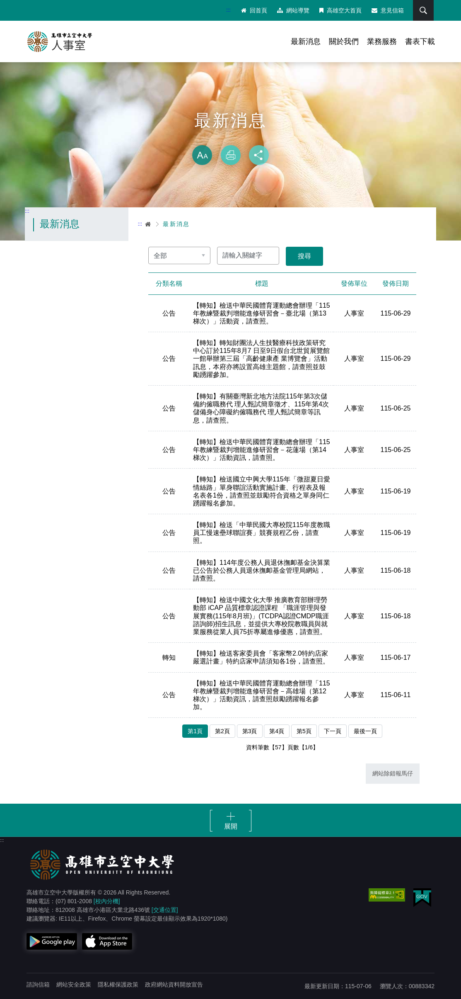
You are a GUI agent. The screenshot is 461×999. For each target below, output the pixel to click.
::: (228, 10)
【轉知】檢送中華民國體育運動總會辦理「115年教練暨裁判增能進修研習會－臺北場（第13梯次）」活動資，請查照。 (261, 313)
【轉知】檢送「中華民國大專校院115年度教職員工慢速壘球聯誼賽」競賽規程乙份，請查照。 (261, 532)
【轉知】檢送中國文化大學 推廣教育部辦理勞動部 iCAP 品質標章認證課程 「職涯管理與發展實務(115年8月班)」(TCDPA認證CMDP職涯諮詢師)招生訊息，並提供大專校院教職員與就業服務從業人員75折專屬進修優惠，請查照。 (261, 615)
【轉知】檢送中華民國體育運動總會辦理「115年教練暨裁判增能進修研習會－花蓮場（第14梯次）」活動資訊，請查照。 (261, 449)
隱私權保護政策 (118, 984)
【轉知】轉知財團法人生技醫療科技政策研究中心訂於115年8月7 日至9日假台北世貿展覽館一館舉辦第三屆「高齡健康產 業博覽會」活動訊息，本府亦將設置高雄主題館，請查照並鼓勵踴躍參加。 (261, 358)
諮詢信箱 (38, 984)
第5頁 (304, 731)
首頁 (148, 224)
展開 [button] (230, 826)
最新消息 (306, 41)
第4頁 (276, 731)
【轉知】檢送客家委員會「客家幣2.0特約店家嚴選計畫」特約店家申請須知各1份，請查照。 (261, 657)
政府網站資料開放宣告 (174, 984)
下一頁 (332, 731)
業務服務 (382, 41)
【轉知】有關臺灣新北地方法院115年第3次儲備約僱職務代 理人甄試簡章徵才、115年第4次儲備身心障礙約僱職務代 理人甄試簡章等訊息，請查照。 (261, 408)
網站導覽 (293, 10)
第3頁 (249, 731)
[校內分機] (107, 901)
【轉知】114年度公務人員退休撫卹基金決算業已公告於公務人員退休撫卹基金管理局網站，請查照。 (261, 570)
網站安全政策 (73, 984)
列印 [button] (231, 155)
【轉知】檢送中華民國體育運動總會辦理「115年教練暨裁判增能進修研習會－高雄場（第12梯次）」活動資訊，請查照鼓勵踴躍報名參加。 (261, 695)
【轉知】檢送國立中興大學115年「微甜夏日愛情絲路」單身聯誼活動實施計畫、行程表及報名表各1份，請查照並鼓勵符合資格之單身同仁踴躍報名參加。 (261, 491)
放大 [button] (202, 155)
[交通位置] (165, 910)
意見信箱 (388, 10)
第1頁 (195, 731)
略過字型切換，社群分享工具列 (231, 137)
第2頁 (222, 731)
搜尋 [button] (423, 10)
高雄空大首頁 (340, 10)
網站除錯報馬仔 (392, 773)
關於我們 (344, 41)
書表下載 (420, 41)
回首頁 (254, 10)
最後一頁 (365, 731)
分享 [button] (259, 155)
